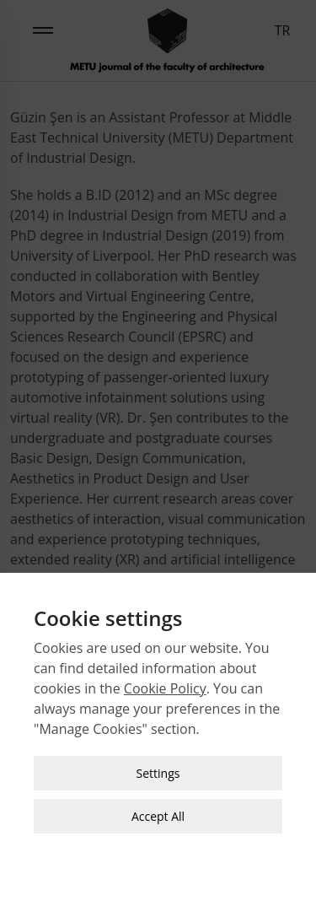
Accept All (158, 811)
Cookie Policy (165, 683)
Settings (158, 768)
